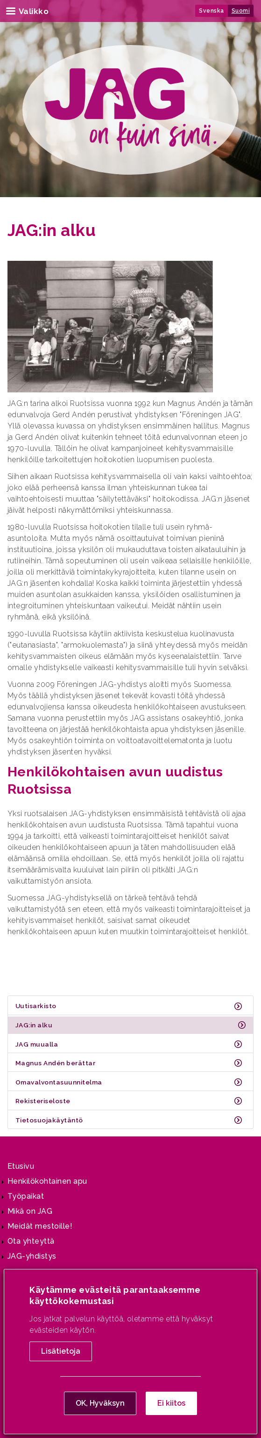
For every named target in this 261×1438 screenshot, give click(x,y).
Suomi (241, 10)
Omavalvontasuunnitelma (58, 1082)
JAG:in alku (33, 1025)
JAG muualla (36, 1044)
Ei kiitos (171, 1404)
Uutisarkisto (35, 1006)
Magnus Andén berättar (55, 1063)
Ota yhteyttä (31, 1241)
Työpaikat (25, 1196)
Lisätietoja (60, 1352)
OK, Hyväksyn (100, 1404)
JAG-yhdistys (31, 1256)
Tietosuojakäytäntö (49, 1120)
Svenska (211, 10)
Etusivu (20, 1166)
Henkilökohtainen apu (47, 1181)
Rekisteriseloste (43, 1101)
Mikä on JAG (29, 1211)
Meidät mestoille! (39, 1226)
